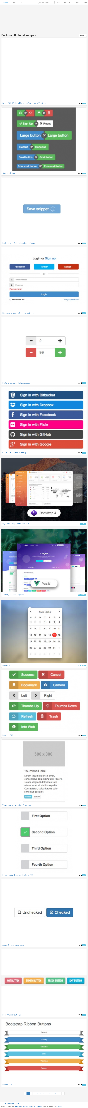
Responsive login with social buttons (18, 313)
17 (56, 1093)
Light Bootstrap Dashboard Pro (15, 524)
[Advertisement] (44, 17)
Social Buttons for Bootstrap (14, 453)
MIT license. (59, 1106)
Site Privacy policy (27, 1106)
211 (80, 453)
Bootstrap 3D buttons (11, 1015)
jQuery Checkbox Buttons (13, 945)
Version (82, 35)
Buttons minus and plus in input (16, 383)
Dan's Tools (18, 1106)
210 (80, 735)
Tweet (17, 1103)
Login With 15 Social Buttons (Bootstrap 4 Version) (24, 103)
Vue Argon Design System (13, 594)
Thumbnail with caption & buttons (16, 805)
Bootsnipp (6, 2)
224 (80, 383)
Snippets (68, 2)
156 (80, 1085)
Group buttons (8, 173)
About (34, 1106)
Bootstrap (17, 1)
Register (77, 2)
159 (80, 945)
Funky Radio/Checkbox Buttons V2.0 (17, 875)
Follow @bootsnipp (8, 1103)
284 (80, 313)
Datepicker (6, 665)
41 (80, 103)
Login (85, 2)
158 (80, 1015)
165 (80, 805)
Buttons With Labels (11, 735)
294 (80, 243)
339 (80, 173)
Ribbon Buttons (9, 1085)
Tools (58, 2)
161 (80, 875)
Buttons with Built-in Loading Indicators (19, 243)
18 (59, 1093)
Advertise (39, 1106)
